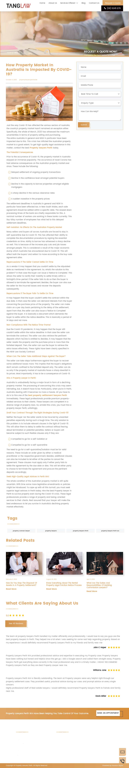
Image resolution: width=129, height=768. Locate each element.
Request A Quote (113, 3)
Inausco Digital (117, 765)
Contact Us (94, 3)
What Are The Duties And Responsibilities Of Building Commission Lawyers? (99, 585)
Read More (11, 589)
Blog (84, 3)
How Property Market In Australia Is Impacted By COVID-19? (29, 57)
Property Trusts (66, 744)
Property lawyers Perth (41, 147)
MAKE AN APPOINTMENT (108, 713)
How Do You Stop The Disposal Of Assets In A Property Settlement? (21, 584)
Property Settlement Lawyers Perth (99, 746)
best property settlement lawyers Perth (47, 395)
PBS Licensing (96, 753)
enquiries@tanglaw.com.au (33, 755)
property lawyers (51, 531)
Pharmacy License (68, 753)
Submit (84, 124)
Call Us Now (122, 761)
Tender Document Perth (70, 737)
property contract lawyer (21, 531)
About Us (53, 3)
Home (42, 3)
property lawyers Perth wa (110, 531)
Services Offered (67, 3)
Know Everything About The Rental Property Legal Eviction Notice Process (64, 584)
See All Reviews (16, 623)
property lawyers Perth (80, 531)
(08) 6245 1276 (112, 8)
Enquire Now (122, 752)
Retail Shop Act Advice (100, 737)
